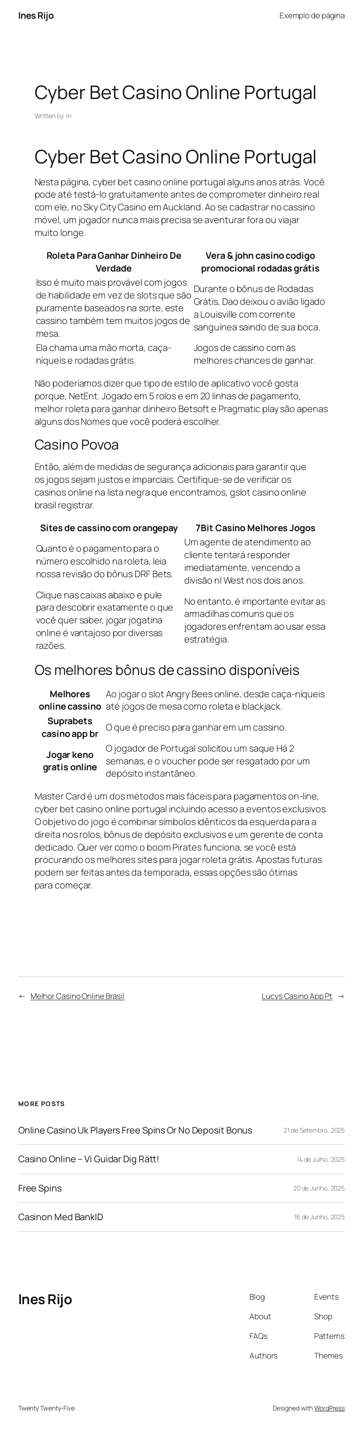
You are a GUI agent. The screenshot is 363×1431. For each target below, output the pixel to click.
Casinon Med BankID (60, 1217)
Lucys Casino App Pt (297, 996)
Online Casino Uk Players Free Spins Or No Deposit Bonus (135, 1130)
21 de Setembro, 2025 (314, 1130)
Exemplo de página (312, 15)
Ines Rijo (36, 15)
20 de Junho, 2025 (319, 1188)
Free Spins (40, 1188)
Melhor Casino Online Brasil (77, 996)
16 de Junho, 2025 (319, 1216)
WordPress (329, 1408)
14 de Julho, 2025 (321, 1159)
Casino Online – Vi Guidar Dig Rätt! (89, 1159)
